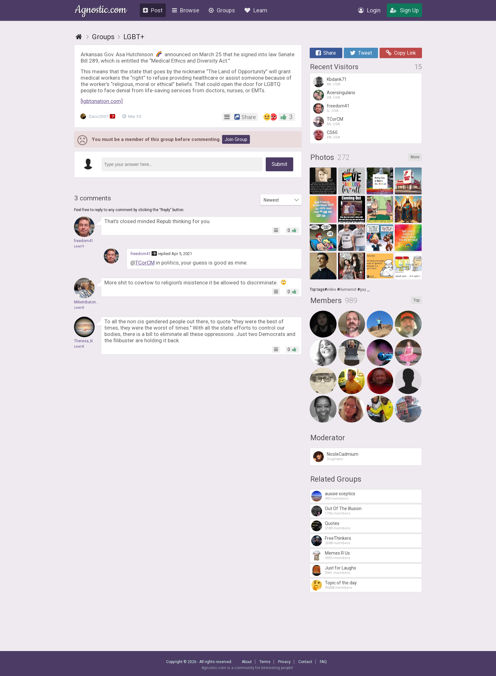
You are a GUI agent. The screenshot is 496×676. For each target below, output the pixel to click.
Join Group (236, 139)
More (415, 157)
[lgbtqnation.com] (102, 101)
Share (326, 53)
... (368, 289)
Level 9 (79, 246)
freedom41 (140, 253)
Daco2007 (98, 116)
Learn (256, 10)
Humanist (347, 289)
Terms (264, 662)
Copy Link (401, 53)
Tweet (361, 53)
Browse (185, 10)
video (331, 289)
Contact (305, 662)
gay (363, 289)
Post (153, 10)
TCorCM (145, 262)
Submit (279, 164)
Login (369, 10)
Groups (222, 10)
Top (416, 300)
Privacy (284, 662)
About (247, 662)
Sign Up (404, 10)
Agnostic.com (100, 10)
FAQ (323, 662)
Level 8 (79, 307)
